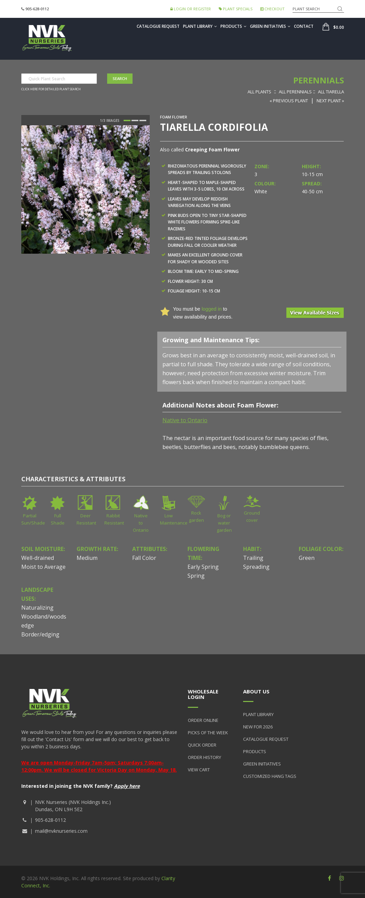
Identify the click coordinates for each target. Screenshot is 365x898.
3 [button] (142, 120)
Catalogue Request (158, 26)
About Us (256, 691)
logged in (211, 309)
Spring (196, 575)
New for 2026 (258, 727)
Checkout (272, 8)
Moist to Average (43, 567)
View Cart (199, 770)
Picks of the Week (208, 732)
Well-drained (37, 558)
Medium (87, 558)
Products (233, 26)
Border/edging (40, 634)
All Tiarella (331, 92)
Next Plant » (330, 100)
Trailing (253, 558)
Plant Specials (235, 8)
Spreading (256, 567)
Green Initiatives (270, 26)
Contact (303, 26)
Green (307, 558)
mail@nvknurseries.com (61, 831)
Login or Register (190, 8)
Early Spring (203, 567)
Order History (204, 757)
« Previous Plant (289, 100)
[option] (85, 189)
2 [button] (135, 120)
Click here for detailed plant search (51, 89)
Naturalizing (37, 607)
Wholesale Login (203, 694)
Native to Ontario (141, 523)
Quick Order (202, 745)
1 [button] (127, 120)
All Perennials (295, 92)
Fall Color (144, 558)
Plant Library (200, 26)
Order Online (203, 720)
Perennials (318, 80)
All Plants (259, 92)
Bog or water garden (224, 523)
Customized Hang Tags (269, 776)
